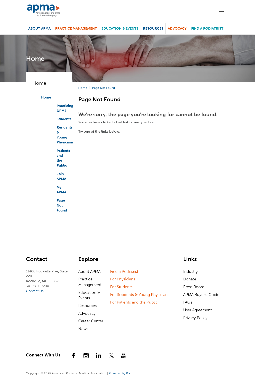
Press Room (193, 287)
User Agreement (197, 310)
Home (46, 97)
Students (64, 119)
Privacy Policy (195, 317)
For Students (121, 287)
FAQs (187, 302)
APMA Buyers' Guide (201, 294)
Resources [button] (153, 28)
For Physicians (122, 279)
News (83, 328)
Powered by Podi (120, 373)
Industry (190, 271)
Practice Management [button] (76, 28)
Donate (189, 279)
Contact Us (34, 291)
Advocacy (87, 313)
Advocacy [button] (177, 28)
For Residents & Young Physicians (139, 294)
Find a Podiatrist (207, 28)
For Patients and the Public (134, 302)
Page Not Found (62, 205)
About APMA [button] (39, 28)
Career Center (90, 321)
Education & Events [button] (119, 28)
